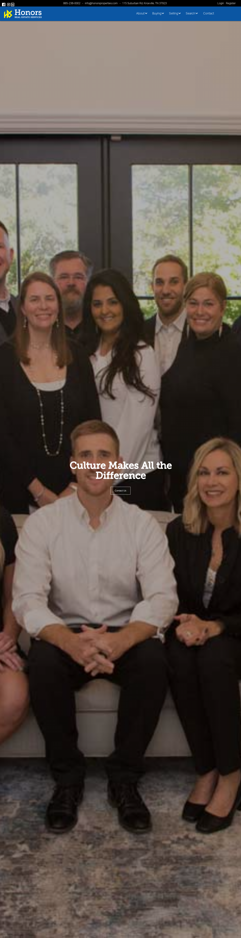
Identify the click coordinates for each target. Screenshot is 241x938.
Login (220, 3)
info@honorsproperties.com (101, 3)
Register (231, 3)
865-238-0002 (71, 3)
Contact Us (120, 490)
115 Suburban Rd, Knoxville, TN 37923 (144, 3)
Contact (208, 13)
